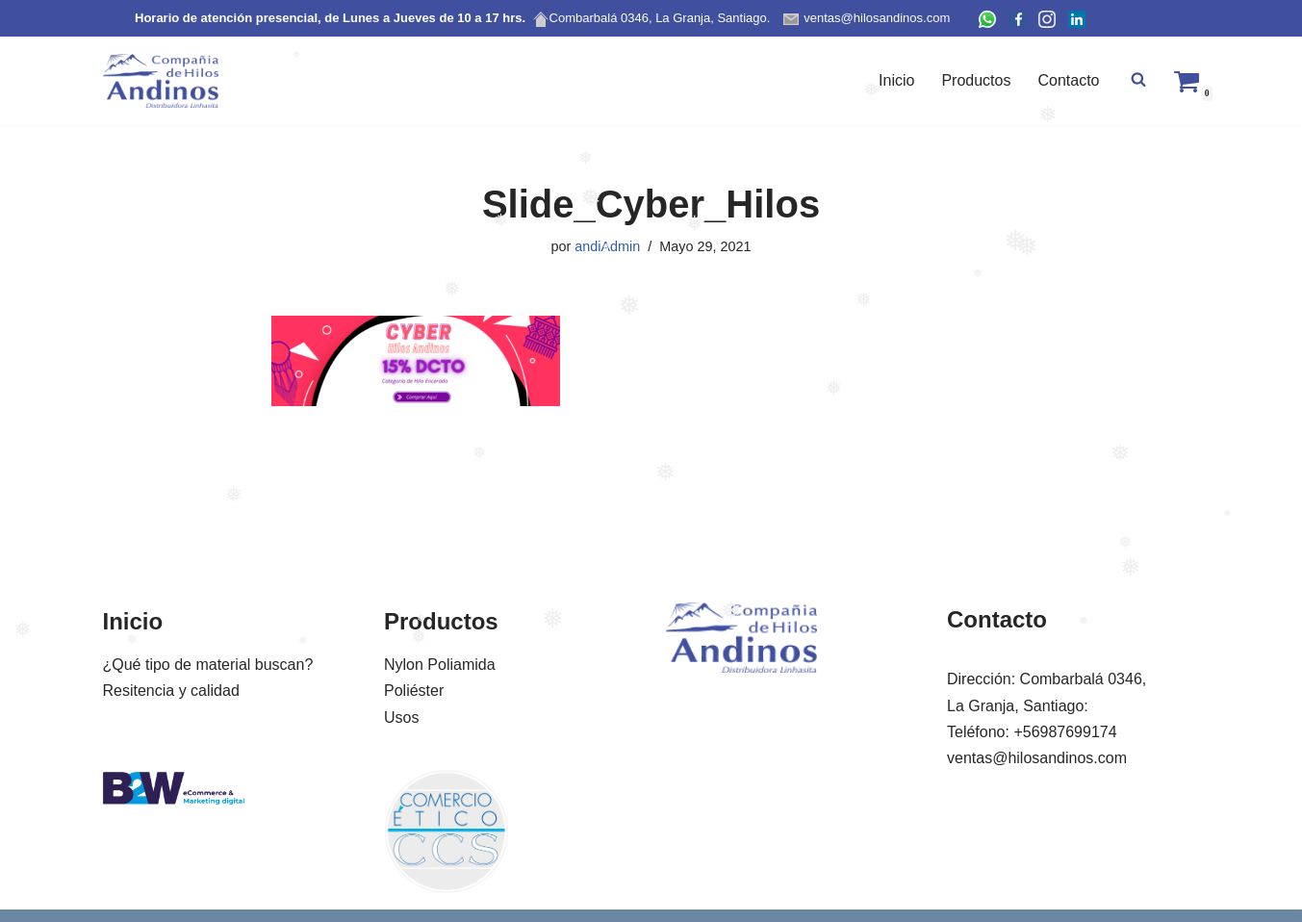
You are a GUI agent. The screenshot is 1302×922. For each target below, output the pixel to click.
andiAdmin (607, 246)
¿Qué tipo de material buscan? (208, 664)
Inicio (896, 80)
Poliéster (414, 690)
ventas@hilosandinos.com (1037, 758)
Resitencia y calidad (171, 690)
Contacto (1068, 80)
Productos (975, 80)
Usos (401, 717)
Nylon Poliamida (440, 664)
